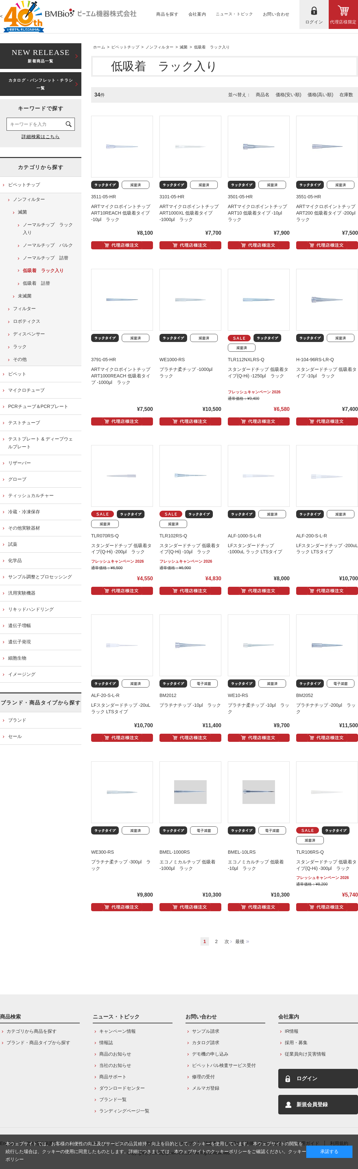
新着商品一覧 (40, 55)
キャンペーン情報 (117, 1031)
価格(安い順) (288, 94)
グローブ (17, 479)
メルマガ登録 (205, 1088)
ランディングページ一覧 (124, 1110)
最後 (239, 941)
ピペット (17, 373)
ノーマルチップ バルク (48, 245)
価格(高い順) (320, 94)
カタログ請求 (205, 1042)
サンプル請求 (205, 1031)
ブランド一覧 (113, 1099)
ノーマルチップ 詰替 (45, 257)
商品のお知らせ (115, 1054)
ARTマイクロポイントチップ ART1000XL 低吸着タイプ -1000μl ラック (189, 213)
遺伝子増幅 (19, 625)
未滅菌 (25, 295)
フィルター (24, 308)
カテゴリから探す (41, 167)
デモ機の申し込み (210, 1054)
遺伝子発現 (19, 641)
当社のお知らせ (115, 1065)
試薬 (12, 544)
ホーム (99, 47)
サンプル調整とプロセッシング (40, 576)
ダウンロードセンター (122, 1088)
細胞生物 (17, 658)
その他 (20, 359)
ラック (20, 346)
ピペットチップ (125, 47)
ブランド (17, 720)
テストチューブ (24, 422)
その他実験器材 (24, 528)
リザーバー (19, 463)
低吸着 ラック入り (212, 47)
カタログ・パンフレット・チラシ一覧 (40, 84)
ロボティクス (26, 321)
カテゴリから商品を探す (32, 1031)
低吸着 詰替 (36, 283)
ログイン (306, 1078)
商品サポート (113, 1076)
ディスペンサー (29, 333)
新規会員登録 (312, 1104)
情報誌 (106, 1042)
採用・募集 (296, 1042)
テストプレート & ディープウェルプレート (40, 442)
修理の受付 (203, 1076)
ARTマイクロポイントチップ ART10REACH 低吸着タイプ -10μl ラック (120, 213)
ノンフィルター (159, 47)
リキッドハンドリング (31, 609)
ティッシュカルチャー (31, 495)
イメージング (21, 674)
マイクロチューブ (26, 390)
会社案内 (288, 1016)
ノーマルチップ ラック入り (48, 228)
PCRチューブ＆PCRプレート (38, 406)
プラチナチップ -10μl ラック (190, 705)
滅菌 (184, 47)
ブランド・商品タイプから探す (41, 702)
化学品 (15, 560)
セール (15, 736)
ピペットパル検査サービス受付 (224, 1065)
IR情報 (291, 1031)
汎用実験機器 (21, 593)
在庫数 (346, 94)
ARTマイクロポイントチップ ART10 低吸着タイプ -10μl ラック (257, 213)
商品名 (262, 94)
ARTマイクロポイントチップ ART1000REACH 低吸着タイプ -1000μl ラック (120, 376)
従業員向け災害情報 (305, 1054)
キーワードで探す (41, 108)
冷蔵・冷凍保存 (24, 511)
